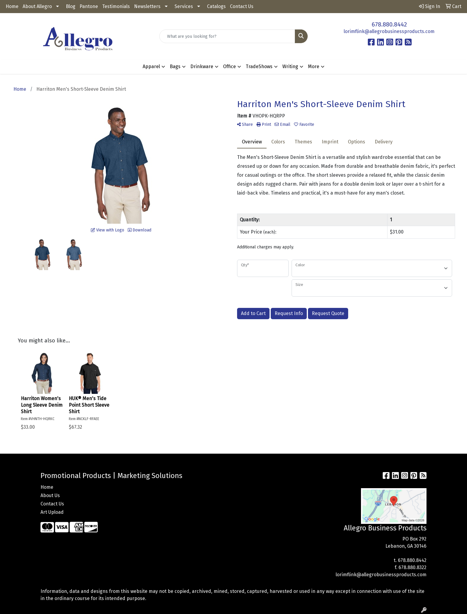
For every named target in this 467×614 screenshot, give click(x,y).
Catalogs (216, 6)
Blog (70, 6)
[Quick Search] (227, 36)
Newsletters (147, 6)
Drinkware (201, 66)
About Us (50, 495)
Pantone (89, 6)
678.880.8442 (389, 24)
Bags (175, 66)
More (313, 66)
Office (229, 66)
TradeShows (259, 66)
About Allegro (37, 6)
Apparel (151, 66)
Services (184, 6)
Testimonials (116, 6)
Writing (290, 66)
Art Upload (52, 512)
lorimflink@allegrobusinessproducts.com (389, 31)
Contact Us (241, 6)
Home (12, 6)
